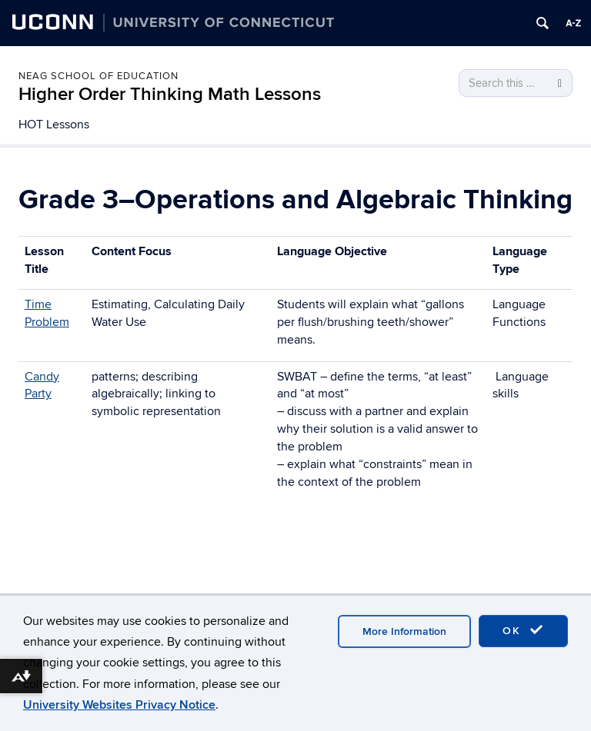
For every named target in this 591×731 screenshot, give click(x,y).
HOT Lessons (53, 124)
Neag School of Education (98, 76)
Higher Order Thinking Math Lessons (169, 94)
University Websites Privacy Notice (119, 705)
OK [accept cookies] (523, 630)
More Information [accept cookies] (404, 631)
